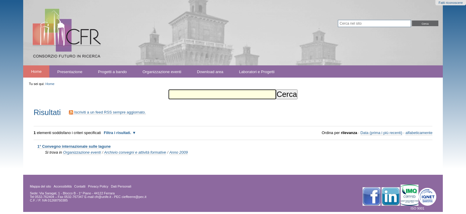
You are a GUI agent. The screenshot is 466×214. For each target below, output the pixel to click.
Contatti (80, 186)
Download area (210, 71)
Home (36, 71)
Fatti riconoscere (451, 2)
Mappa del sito (40, 186)
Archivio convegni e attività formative (135, 152)
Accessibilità (63, 186)
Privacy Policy (98, 186)
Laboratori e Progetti (257, 71)
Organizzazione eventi (161, 71)
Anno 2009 (178, 152)
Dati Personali (121, 186)
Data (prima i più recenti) (381, 132)
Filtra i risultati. (117, 132)
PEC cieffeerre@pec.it (130, 197)
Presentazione (69, 71)
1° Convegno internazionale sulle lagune (74, 146)
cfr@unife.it (103, 197)
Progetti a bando (112, 71)
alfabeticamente (418, 132)
